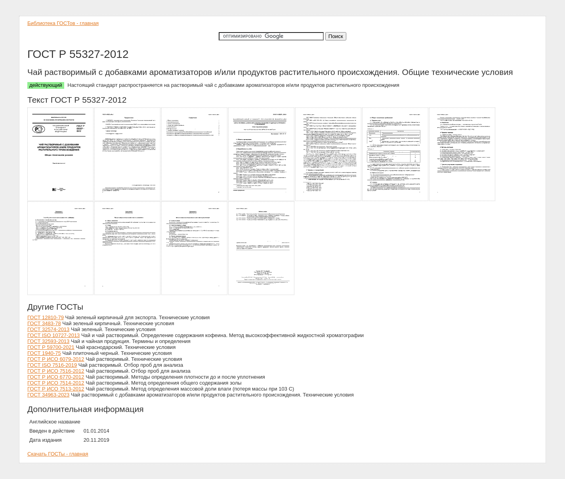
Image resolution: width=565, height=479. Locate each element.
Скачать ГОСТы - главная (57, 454)
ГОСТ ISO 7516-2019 (52, 365)
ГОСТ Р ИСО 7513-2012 (55, 389)
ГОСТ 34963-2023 (48, 395)
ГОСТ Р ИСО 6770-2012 (55, 377)
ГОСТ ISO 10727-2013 (53, 335)
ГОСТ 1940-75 (44, 353)
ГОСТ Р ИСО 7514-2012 (55, 383)
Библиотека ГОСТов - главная (63, 23)
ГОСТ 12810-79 (45, 317)
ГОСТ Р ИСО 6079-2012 (55, 359)
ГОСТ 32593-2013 (48, 341)
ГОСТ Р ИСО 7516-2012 (55, 371)
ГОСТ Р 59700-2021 (50, 347)
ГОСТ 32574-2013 (48, 329)
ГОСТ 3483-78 (44, 323)
